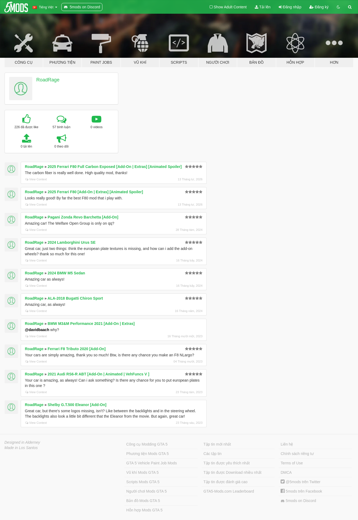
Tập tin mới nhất (217, 444)
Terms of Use (292, 463)
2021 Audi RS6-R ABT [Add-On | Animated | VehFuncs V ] (98, 374)
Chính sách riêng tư (297, 453)
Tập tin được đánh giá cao (225, 482)
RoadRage (47, 80)
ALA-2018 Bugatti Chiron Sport (75, 298)
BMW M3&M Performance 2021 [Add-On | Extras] (91, 323)
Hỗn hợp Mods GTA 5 (144, 510)
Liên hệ (287, 444)
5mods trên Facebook (301, 491)
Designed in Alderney (22, 442)
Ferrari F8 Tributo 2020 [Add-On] (76, 349)
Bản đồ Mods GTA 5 (143, 501)
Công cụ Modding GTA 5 (146, 444)
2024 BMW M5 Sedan (66, 273)
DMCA (286, 472)
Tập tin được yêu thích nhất (226, 463)
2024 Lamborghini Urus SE (71, 242)
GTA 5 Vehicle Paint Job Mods (151, 463)
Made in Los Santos (21, 448)
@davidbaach (37, 330)
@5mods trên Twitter (300, 481)
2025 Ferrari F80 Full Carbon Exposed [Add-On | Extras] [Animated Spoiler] (115, 166)
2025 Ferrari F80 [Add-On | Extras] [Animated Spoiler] (95, 192)
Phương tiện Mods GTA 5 (147, 453)
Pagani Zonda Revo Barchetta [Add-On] (83, 217)
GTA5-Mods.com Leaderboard (228, 491)
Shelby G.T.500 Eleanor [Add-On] (77, 405)
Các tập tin (212, 453)
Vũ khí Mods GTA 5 (142, 472)
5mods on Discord (298, 501)
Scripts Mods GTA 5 (142, 482)
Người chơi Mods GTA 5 (146, 491)
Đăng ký (318, 7)
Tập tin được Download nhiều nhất (232, 472)
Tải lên (263, 7)
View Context (36, 179)
